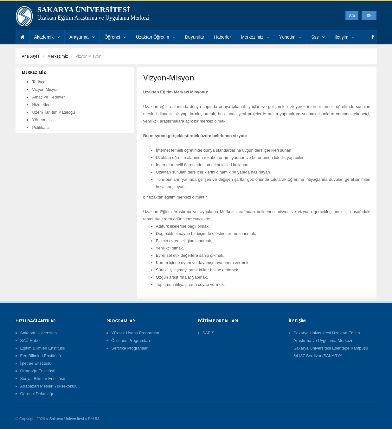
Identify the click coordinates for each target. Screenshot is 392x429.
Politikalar (41, 127)
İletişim (345, 37)
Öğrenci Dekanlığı (36, 393)
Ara (352, 15)
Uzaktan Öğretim (155, 37)
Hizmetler (41, 104)
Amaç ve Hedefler (48, 97)
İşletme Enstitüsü (36, 363)
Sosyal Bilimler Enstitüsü (42, 378)
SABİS (208, 333)
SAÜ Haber (30, 340)
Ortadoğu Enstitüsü (37, 371)
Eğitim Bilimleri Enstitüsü (42, 348)
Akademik (47, 37)
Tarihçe (39, 81)
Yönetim (290, 37)
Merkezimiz (255, 37)
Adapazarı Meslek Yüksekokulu (49, 386)
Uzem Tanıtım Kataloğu (53, 112)
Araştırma (82, 37)
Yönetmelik (42, 119)
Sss (318, 37)
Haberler (222, 37)
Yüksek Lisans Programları (135, 333)
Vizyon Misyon (45, 89)
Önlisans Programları (130, 340)
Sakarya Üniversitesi (39, 333)
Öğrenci (115, 37)
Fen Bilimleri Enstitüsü (40, 355)
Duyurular (194, 37)
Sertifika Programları (130, 348)
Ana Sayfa (31, 56)
